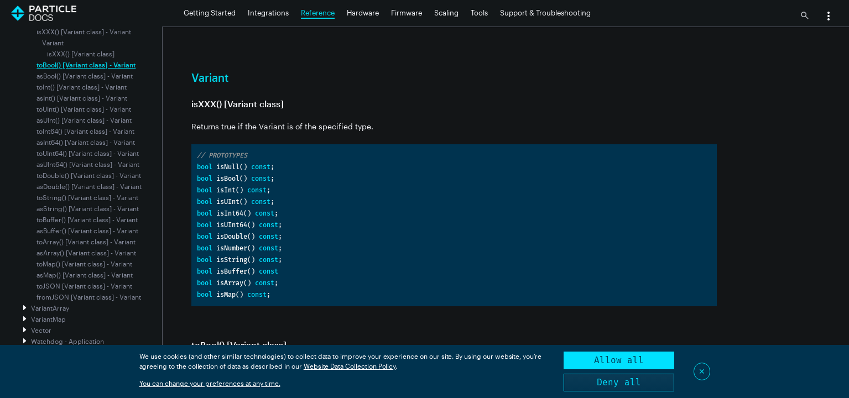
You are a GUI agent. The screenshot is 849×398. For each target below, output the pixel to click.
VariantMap (48, 319)
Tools (479, 12)
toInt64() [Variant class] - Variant (85, 131)
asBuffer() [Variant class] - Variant (87, 230)
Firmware (406, 12)
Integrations (268, 12)
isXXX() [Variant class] (80, 53)
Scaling (446, 12)
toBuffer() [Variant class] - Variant (87, 219)
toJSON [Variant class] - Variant (84, 286)
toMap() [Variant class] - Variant (84, 264)
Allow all (619, 360)
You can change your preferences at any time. (209, 383)
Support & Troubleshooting (545, 12)
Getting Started (210, 12)
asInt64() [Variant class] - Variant (86, 142)
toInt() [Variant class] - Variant (82, 87)
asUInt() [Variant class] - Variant (84, 120)
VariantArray (50, 308)
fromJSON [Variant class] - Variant (89, 297)
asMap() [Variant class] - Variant (85, 275)
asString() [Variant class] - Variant (88, 208)
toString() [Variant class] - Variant (87, 197)
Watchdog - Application (67, 341)
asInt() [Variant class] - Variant (82, 98)
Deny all (619, 382)
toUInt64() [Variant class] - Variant (88, 153)
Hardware (363, 12)
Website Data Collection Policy (350, 366)
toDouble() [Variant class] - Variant (89, 175)
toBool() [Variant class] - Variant (86, 65)
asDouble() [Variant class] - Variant (89, 186)
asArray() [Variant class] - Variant (86, 252)
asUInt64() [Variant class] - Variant (88, 164)
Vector (41, 330)
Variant (53, 42)
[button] (828, 17)
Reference (318, 12)
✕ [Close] (702, 371)
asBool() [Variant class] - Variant (85, 76)
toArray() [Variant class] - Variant (86, 241)
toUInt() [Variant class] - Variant (84, 109)
